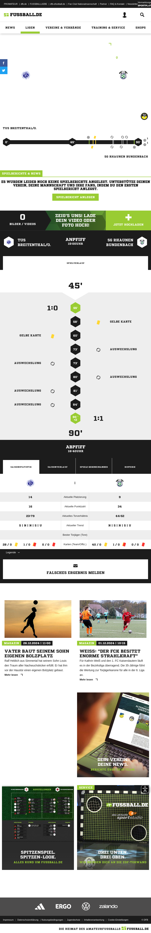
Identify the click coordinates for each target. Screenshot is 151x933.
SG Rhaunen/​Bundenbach (123, 91)
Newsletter (133, 4)
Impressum (8, 920)
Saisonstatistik (21, 467)
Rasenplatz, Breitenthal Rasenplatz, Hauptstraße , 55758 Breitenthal (75, 57)
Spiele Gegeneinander (94, 467)
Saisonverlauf (57, 467)
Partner (103, 4)
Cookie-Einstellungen (118, 920)
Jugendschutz (73, 920)
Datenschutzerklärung (27, 920)
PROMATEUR (10, 4)
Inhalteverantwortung (94, 920)
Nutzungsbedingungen (52, 920)
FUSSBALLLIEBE (38, 4)
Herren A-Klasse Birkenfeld (75, 45)
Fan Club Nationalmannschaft (82, 4)
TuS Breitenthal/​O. (26, 89)
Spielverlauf (75, 263)
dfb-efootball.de (57, 4)
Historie (129, 467)
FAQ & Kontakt (117, 4)
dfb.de (24, 4)
